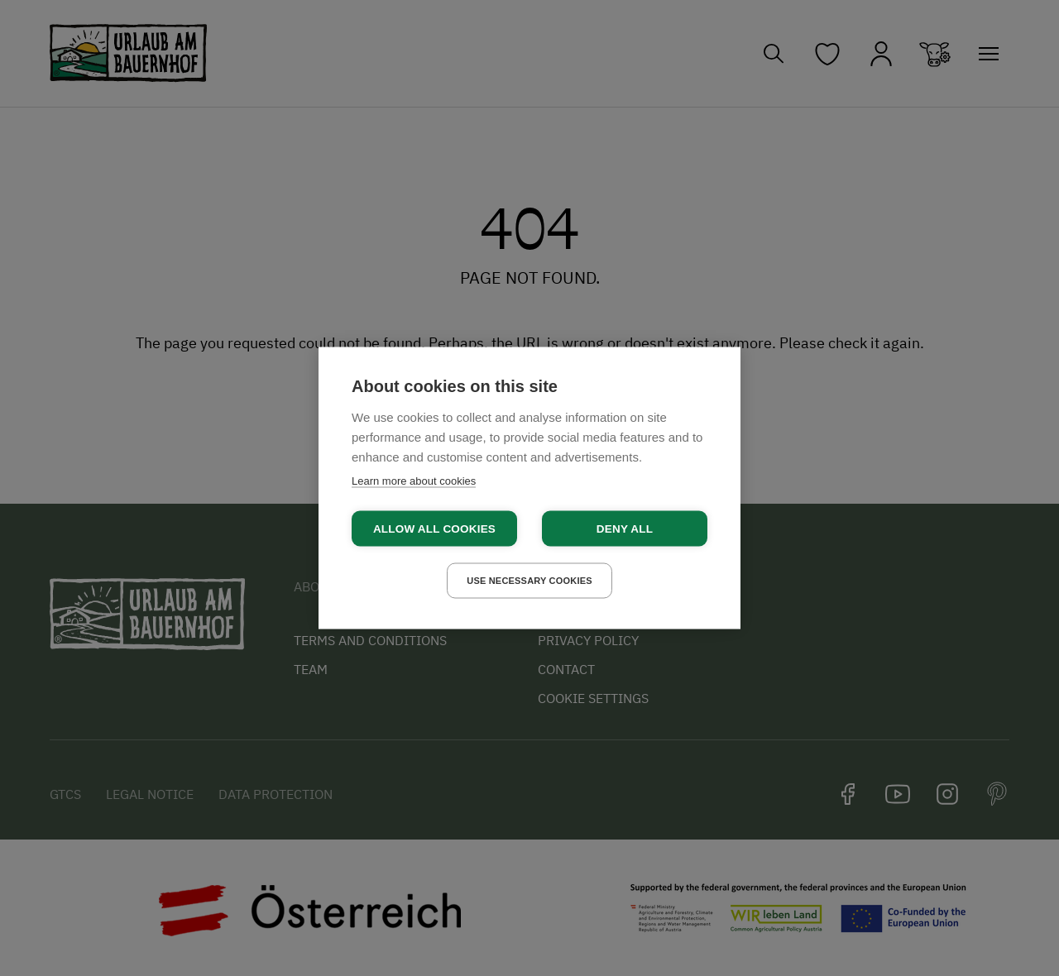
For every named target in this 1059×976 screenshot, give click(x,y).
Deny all (625, 529)
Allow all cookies (434, 529)
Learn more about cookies (414, 481)
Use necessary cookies (529, 581)
